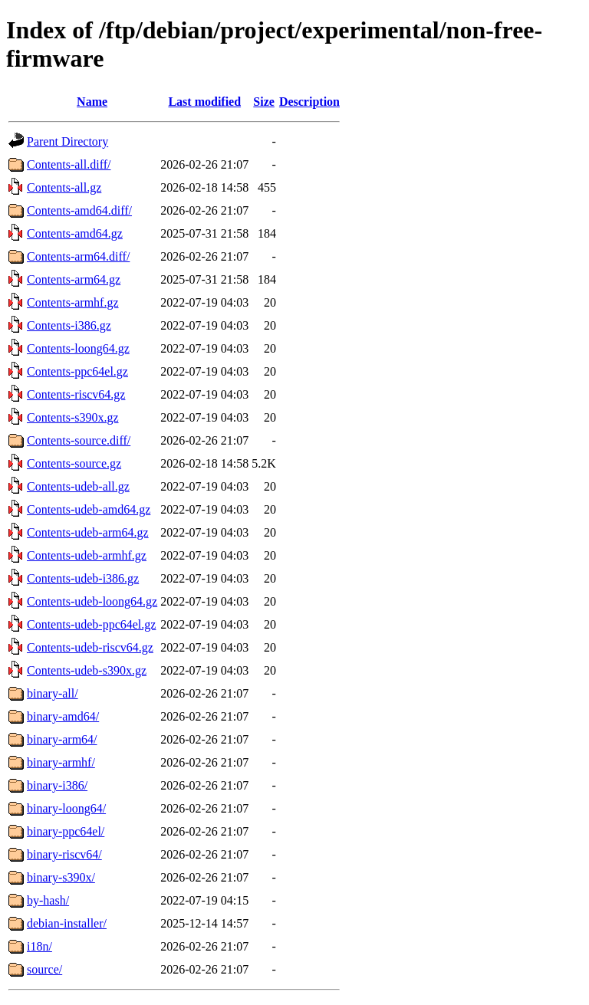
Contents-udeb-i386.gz (83, 578)
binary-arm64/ (62, 739)
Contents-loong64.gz (78, 348)
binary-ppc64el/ (65, 831)
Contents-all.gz (64, 187)
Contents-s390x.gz (73, 417)
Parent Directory (67, 141)
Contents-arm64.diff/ (78, 256)
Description (309, 101)
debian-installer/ (67, 923)
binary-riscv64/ (64, 854)
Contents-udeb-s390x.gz (86, 670)
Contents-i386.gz (69, 325)
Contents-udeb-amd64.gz (88, 509)
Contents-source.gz (74, 463)
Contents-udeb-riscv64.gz (90, 647)
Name (92, 101)
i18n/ (39, 946)
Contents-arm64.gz (73, 279)
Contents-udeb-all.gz (78, 486)
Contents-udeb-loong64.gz (92, 601)
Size (264, 101)
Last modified (204, 101)
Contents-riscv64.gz (76, 394)
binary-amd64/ (63, 716)
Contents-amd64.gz (75, 233)
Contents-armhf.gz (73, 302)
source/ (44, 969)
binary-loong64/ (66, 808)
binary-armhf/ (61, 762)
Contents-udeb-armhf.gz (86, 555)
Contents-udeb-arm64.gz (88, 532)
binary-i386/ (57, 785)
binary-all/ (52, 693)
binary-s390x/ (61, 877)
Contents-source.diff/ (78, 440)
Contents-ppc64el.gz (77, 371)
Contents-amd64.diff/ (79, 210)
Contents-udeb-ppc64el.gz (91, 624)
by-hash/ (48, 900)
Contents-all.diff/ (68, 164)
